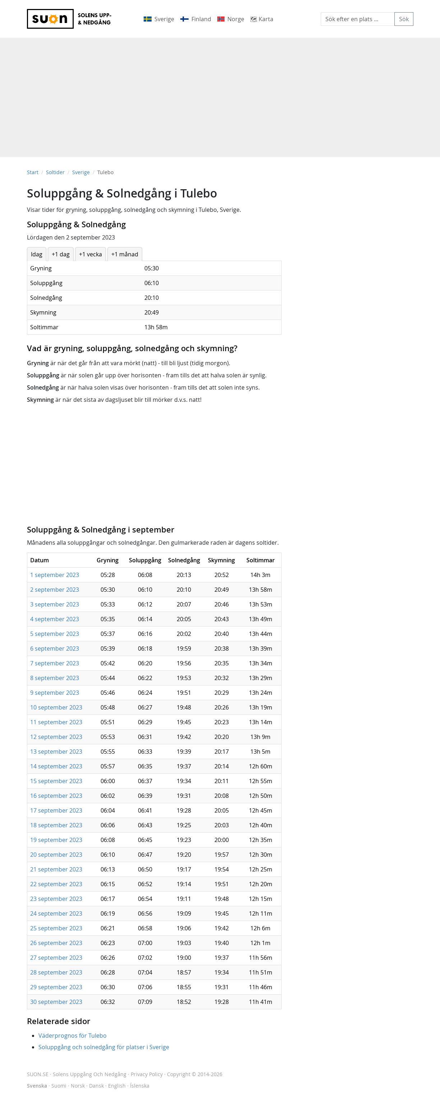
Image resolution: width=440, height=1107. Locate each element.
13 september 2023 (56, 751)
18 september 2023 (56, 825)
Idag (36, 254)
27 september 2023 (56, 958)
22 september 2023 (56, 884)
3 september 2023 (54, 604)
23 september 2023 (56, 899)
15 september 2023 (56, 781)
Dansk (96, 1085)
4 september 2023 (54, 619)
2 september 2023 (54, 590)
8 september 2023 (54, 678)
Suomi (58, 1085)
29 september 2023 (56, 987)
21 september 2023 (56, 869)
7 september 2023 (54, 663)
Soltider (55, 172)
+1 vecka (90, 254)
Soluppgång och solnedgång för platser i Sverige (103, 1047)
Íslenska (139, 1085)
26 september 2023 (56, 943)
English (117, 1085)
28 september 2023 (56, 972)
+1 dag (61, 254)
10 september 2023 (56, 707)
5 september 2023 (54, 634)
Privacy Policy (147, 1074)
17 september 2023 (56, 810)
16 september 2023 (56, 796)
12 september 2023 (56, 737)
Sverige (81, 172)
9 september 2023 (54, 693)
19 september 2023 (56, 840)
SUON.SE (76, 1074)
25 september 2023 (56, 928)
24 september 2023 (56, 913)
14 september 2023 (56, 766)
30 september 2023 (56, 1002)
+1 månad (124, 254)
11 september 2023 (56, 722)
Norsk (78, 1085)
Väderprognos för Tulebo (72, 1035)
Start (32, 172)
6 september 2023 (54, 648)
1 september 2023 (54, 575)
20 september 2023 (56, 855)
